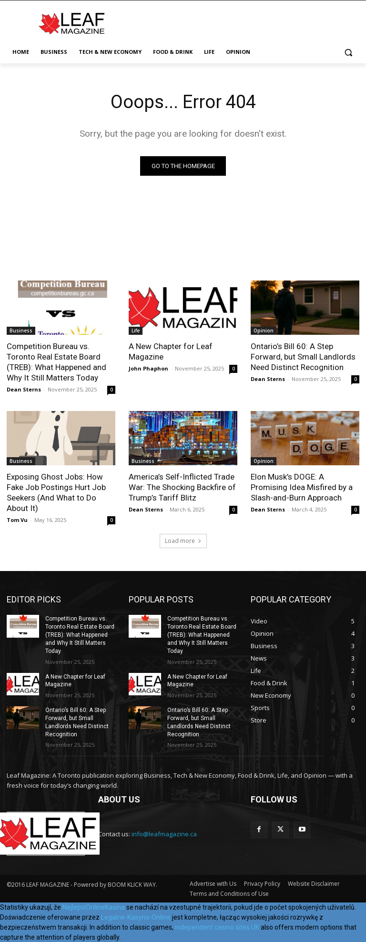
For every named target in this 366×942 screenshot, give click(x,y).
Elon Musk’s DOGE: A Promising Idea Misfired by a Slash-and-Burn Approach (302, 487)
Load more (183, 541)
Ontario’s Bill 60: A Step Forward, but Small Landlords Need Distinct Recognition (303, 356)
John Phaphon (148, 368)
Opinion (264, 330)
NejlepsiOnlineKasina (93, 907)
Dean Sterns (24, 389)
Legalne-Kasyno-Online (136, 917)
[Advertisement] (247, 22)
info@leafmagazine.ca (164, 834)
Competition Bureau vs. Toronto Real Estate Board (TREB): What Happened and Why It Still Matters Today (56, 361)
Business (21, 330)
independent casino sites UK (217, 927)
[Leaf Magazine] (71, 23)
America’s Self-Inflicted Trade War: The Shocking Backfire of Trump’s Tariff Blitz (182, 487)
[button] (348, 52)
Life (136, 330)
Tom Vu (17, 519)
